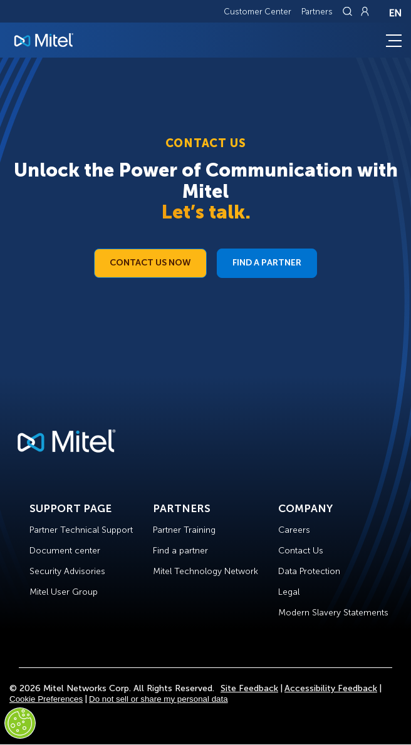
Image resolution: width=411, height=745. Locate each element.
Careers (294, 530)
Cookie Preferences (46, 699)
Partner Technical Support (81, 530)
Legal (288, 592)
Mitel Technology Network (205, 571)
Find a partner (180, 550)
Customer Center (257, 11)
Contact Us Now (150, 262)
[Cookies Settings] (20, 723)
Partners (317, 11)
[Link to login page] (364, 11)
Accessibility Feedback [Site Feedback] (330, 688)
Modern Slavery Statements (333, 612)
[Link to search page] (349, 11)
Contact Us (300, 550)
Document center (64, 550)
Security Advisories (67, 571)
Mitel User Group (63, 592)
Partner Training (184, 530)
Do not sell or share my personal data (158, 699)
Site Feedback (249, 688)
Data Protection (309, 571)
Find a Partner (266, 262)
